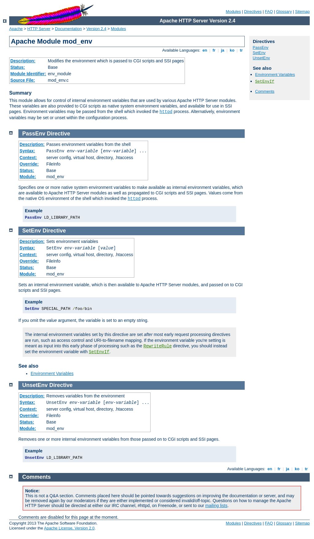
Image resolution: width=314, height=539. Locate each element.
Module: (28, 176)
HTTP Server (39, 28)
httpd (165, 111)
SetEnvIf (264, 81)
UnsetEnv (261, 58)
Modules (233, 11)
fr (214, 50)
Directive (58, 134)
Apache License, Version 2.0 (69, 528)
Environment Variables (275, 74)
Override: (29, 164)
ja (222, 50)
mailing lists (216, 505)
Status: (17, 67)
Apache (16, 28)
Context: (28, 157)
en (204, 50)
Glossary (284, 11)
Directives (253, 11)
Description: (23, 60)
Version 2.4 (96, 28)
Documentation (68, 28)
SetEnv (259, 52)
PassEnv (260, 47)
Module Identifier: (28, 73)
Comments (264, 91)
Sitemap (302, 11)
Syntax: (27, 150)
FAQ (269, 11)
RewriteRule (158, 346)
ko (232, 50)
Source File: (22, 80)
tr (241, 50)
